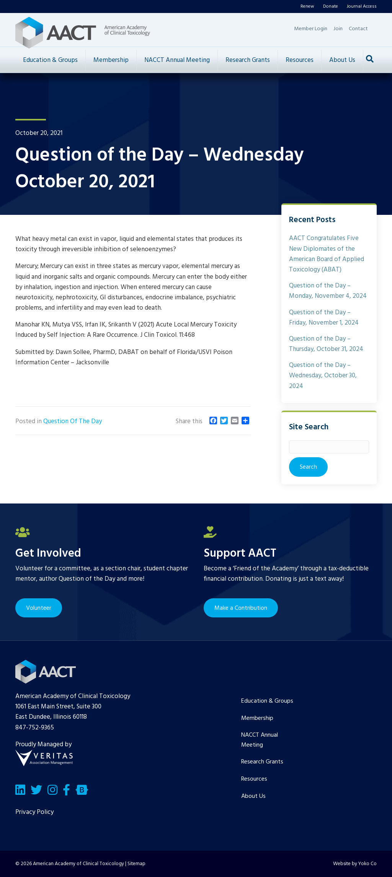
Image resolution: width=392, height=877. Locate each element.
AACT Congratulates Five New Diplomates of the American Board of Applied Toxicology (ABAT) (326, 254)
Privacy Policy (34, 812)
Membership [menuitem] (257, 718)
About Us (342, 60)
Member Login (310, 28)
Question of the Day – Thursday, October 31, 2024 (326, 344)
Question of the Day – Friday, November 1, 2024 (324, 317)
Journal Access (362, 6)
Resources (300, 60)
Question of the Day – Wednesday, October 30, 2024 (323, 375)
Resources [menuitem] (254, 779)
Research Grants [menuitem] (262, 762)
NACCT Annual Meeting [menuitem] (259, 740)
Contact (358, 28)
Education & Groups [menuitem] (267, 701)
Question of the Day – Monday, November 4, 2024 (328, 291)
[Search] (370, 59)
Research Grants (247, 60)
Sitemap (136, 864)
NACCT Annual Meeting (177, 60)
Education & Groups (50, 60)
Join (338, 28)
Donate (330, 6)
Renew (307, 6)
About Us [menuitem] (253, 796)
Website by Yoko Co (355, 864)
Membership (111, 60)
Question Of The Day (72, 421)
